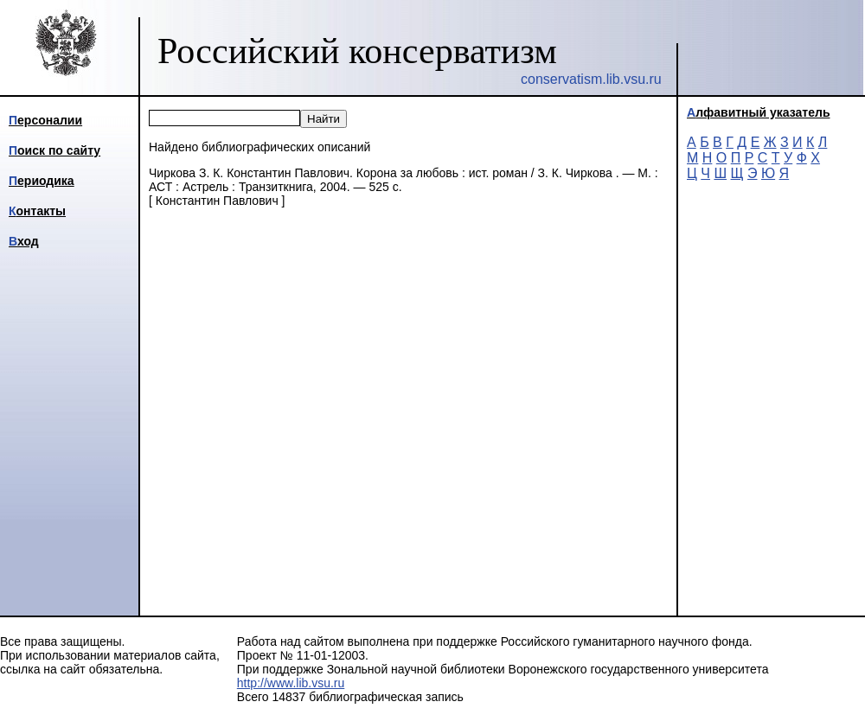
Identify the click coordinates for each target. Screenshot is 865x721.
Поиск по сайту (54, 150)
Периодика (41, 181)
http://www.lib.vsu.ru (291, 683)
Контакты (37, 211)
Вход (24, 241)
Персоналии (45, 120)
